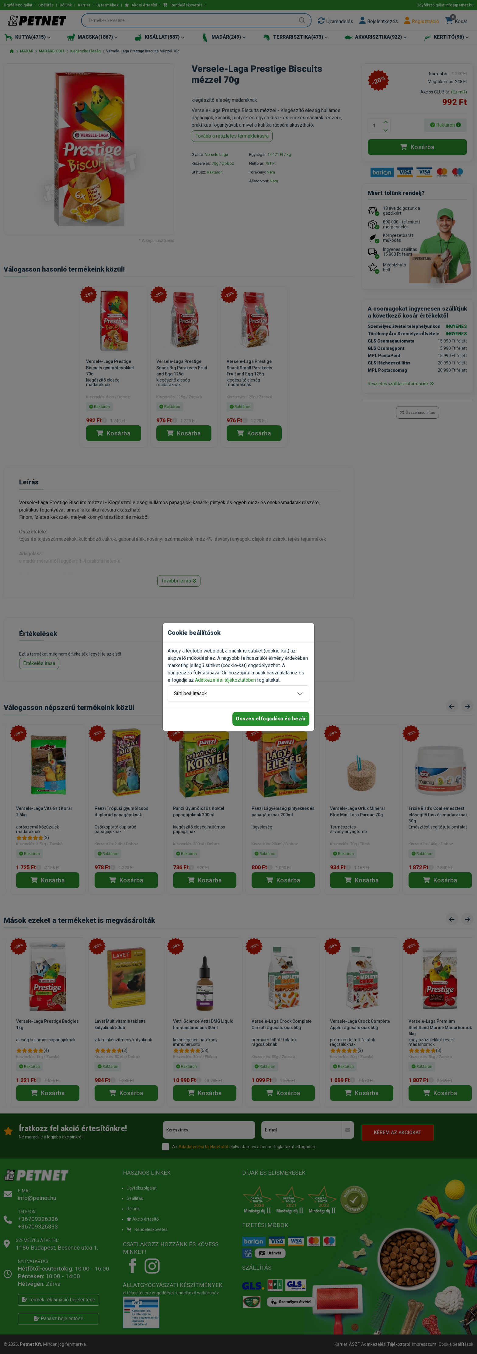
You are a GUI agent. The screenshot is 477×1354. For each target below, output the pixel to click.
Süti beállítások (190, 693)
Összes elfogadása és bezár (271, 719)
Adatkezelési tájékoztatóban (225, 680)
